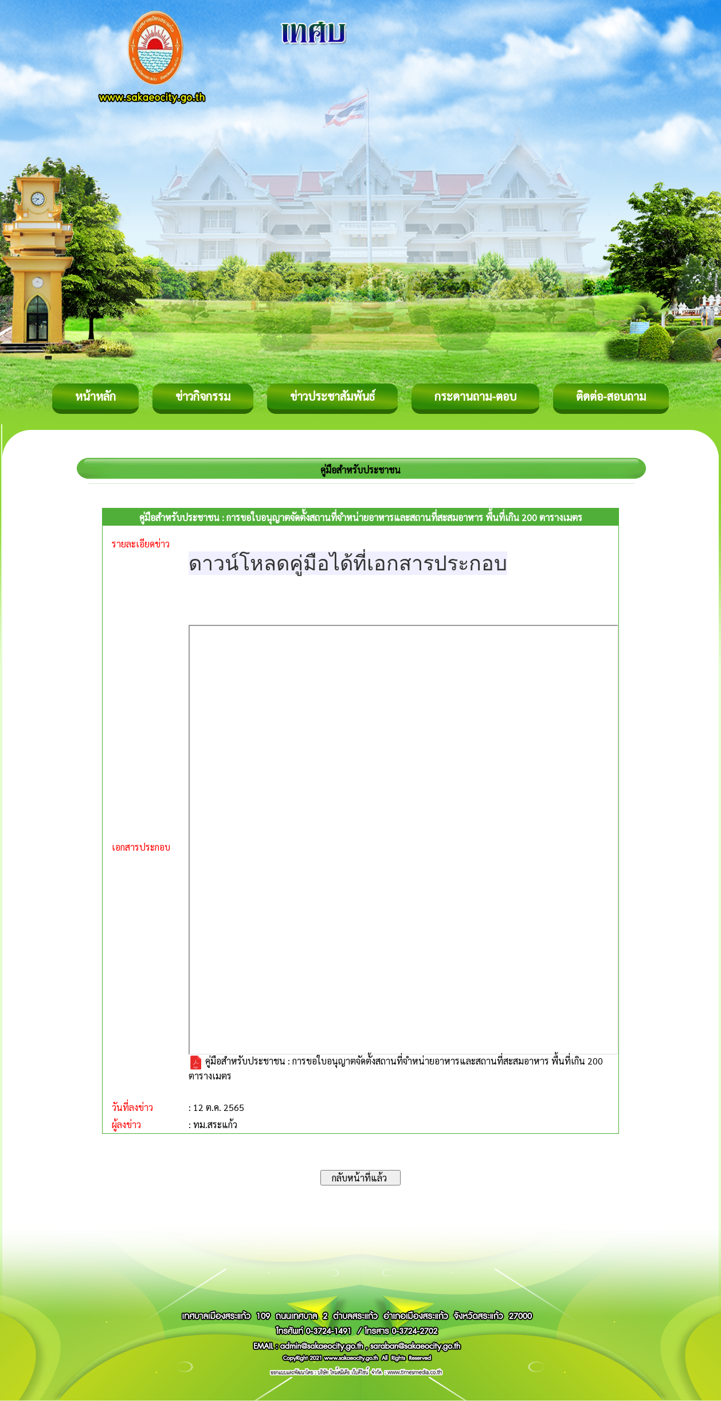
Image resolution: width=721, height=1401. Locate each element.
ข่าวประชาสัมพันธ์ (332, 396)
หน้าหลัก (95, 396)
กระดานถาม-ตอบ (475, 396)
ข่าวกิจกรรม (202, 396)
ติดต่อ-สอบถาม (611, 396)
